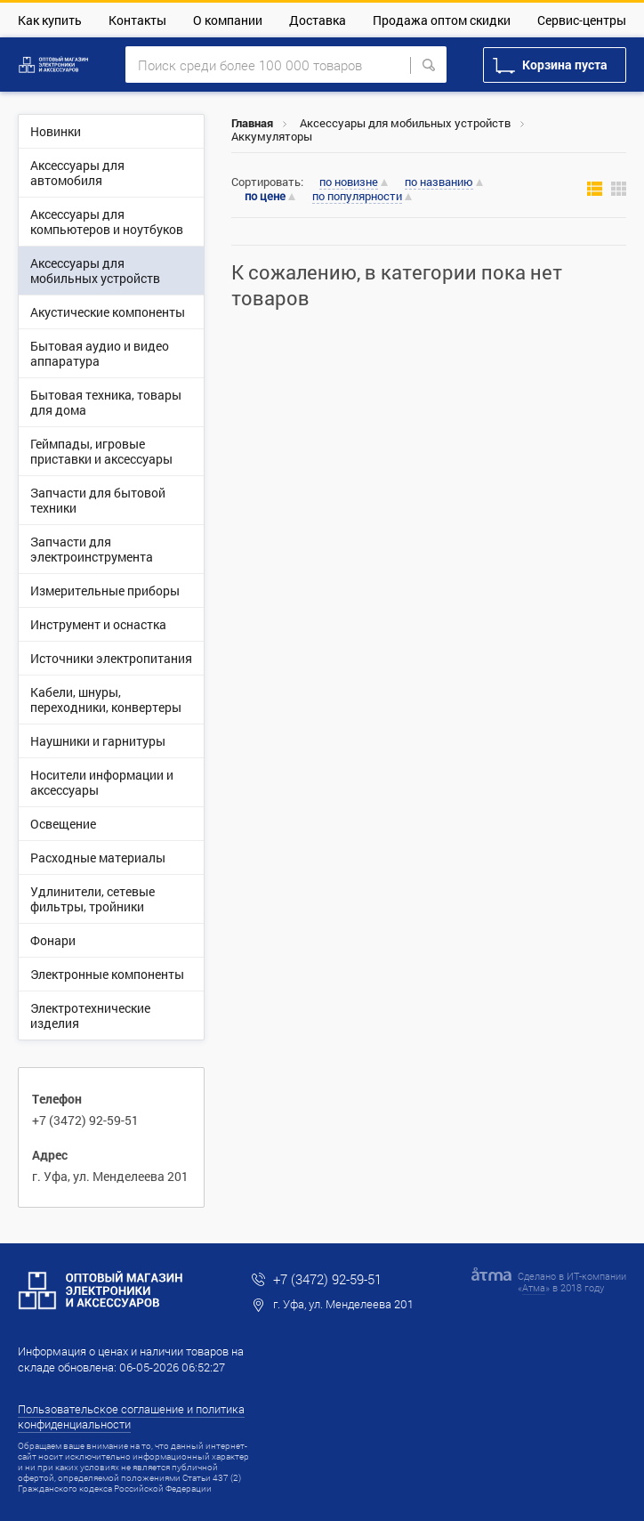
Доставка (317, 20)
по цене (265, 196)
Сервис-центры (581, 20)
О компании (227, 20)
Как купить (50, 20)
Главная (252, 123)
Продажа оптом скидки (442, 20)
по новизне (348, 182)
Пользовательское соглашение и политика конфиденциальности (131, 1416)
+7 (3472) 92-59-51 (85, 1120)
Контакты (137, 20)
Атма (533, 1287)
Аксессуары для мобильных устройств (405, 123)
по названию (439, 182)
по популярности (357, 197)
